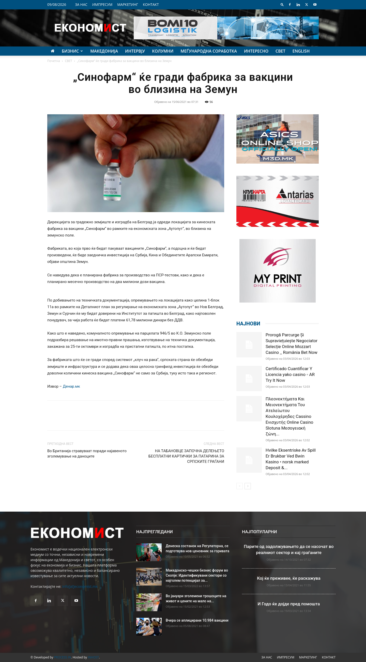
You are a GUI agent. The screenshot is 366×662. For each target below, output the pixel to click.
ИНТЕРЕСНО (256, 51)
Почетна (53, 61)
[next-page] (248, 486)
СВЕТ (280, 51)
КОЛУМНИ (162, 51)
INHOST (93, 657)
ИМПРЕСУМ (102, 4)
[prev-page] (239, 486)
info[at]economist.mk (80, 586)
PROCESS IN (62, 657)
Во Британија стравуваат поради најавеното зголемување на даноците (87, 454)
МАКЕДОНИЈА (104, 51)
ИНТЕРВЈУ (135, 51)
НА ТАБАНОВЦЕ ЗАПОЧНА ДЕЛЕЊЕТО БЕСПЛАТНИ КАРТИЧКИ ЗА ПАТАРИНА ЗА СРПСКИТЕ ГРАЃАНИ (186, 456)
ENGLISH (301, 51)
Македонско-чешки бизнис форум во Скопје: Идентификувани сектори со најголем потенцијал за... (197, 575)
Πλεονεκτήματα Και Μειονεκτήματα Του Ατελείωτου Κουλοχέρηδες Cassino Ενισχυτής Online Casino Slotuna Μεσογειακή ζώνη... (289, 416)
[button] (282, 4)
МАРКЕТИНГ (127, 4)
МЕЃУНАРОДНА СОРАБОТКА (208, 51)
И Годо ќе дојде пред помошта (289, 603)
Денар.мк (71, 386)
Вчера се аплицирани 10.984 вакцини (197, 620)
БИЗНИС (72, 51)
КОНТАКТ (151, 4)
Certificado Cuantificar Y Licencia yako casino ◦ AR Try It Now (290, 374)
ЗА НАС (81, 4)
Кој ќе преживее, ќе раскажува (288, 578)
